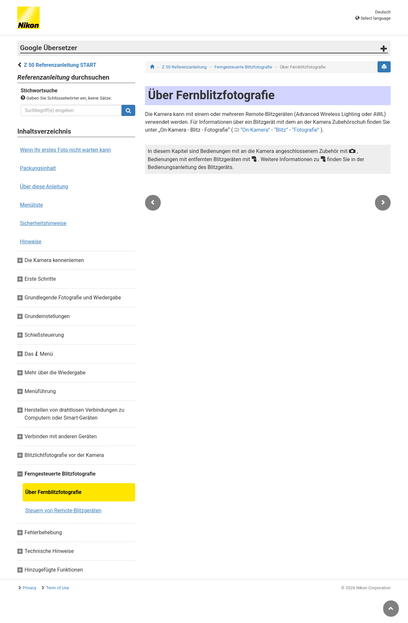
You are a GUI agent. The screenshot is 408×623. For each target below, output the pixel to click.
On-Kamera (255, 130)
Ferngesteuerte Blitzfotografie (243, 67)
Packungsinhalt (38, 168)
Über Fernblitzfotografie (53, 492)
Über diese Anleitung (44, 186)
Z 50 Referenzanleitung (184, 67)
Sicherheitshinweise (43, 223)
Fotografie (305, 130)
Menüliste (31, 205)
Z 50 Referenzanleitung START (60, 65)
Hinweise (30, 241)
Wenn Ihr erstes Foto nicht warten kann (65, 150)
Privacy (29, 587)
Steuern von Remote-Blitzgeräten (63, 510)
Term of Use (57, 587)
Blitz (281, 130)
